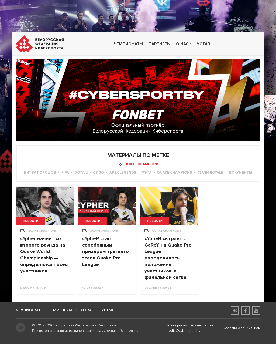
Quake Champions (174, 173)
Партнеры (160, 44)
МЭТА (146, 173)
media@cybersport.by (183, 331)
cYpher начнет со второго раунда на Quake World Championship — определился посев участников (44, 254)
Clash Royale (210, 173)
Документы (240, 173)
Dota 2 (81, 173)
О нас (182, 44)
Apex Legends (122, 173)
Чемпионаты (128, 44)
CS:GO (98, 173)
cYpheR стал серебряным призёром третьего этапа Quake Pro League (105, 251)
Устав (203, 44)
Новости (30, 221)
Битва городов (40, 173)
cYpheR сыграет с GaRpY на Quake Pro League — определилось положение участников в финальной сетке (168, 257)
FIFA (65, 173)
